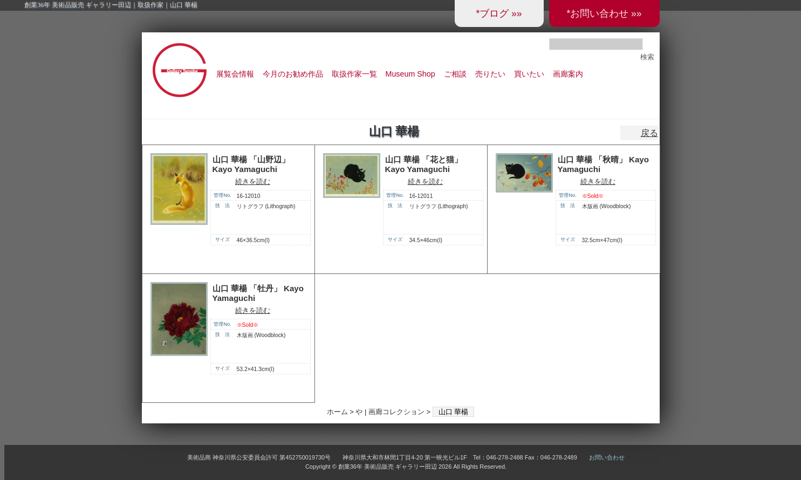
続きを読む (252, 181)
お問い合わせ (607, 457)
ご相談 (455, 74)
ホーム (337, 412)
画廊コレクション (396, 412)
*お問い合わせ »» (603, 13)
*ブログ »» (499, 13)
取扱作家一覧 (354, 74)
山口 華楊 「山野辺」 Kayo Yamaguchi (251, 164)
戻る (649, 133)
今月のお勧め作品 (293, 74)
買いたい (529, 74)
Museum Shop (410, 74)
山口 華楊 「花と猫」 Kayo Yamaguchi (423, 164)
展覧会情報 (235, 74)
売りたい (490, 74)
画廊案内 (568, 74)
